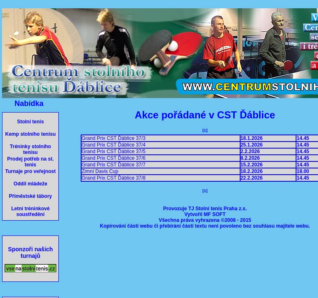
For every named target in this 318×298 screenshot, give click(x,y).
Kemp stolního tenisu (30, 134)
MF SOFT (215, 214)
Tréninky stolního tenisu (30, 149)
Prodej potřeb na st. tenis (30, 162)
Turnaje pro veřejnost (30, 171)
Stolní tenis (30, 122)
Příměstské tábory (30, 196)
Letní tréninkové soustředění (30, 211)
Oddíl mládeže (30, 184)
